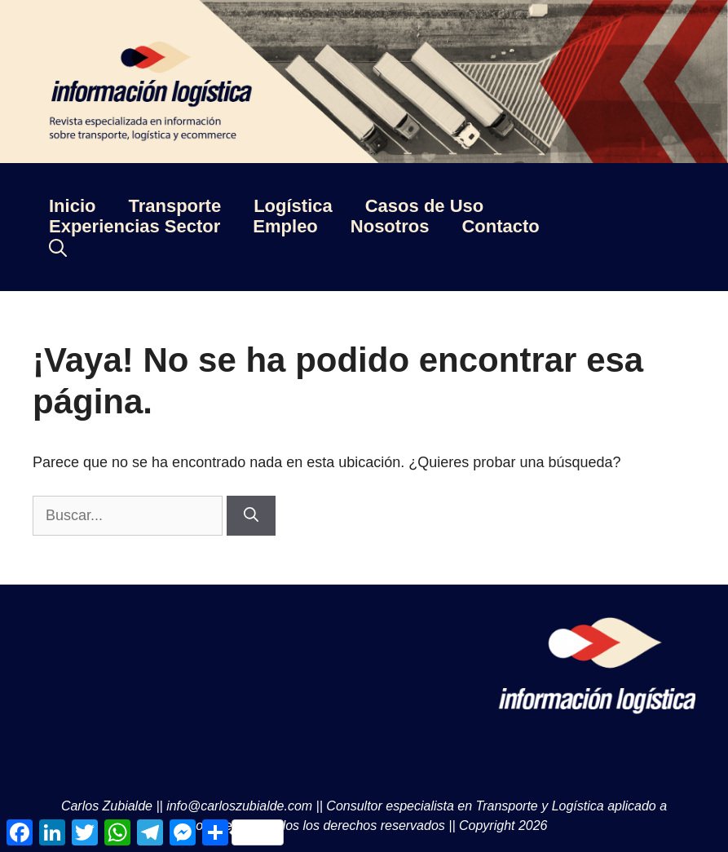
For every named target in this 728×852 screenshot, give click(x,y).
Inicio (72, 206)
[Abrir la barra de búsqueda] (58, 247)
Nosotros (390, 226)
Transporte (174, 206)
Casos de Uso (424, 206)
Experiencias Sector (134, 226)
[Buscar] (251, 516)
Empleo (285, 226)
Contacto (500, 226)
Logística (293, 206)
